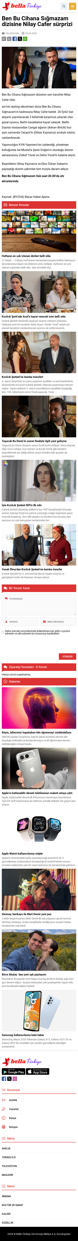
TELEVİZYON (12, 33)
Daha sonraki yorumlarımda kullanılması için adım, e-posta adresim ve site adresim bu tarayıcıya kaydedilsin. (37, 632)
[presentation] (29, 644)
